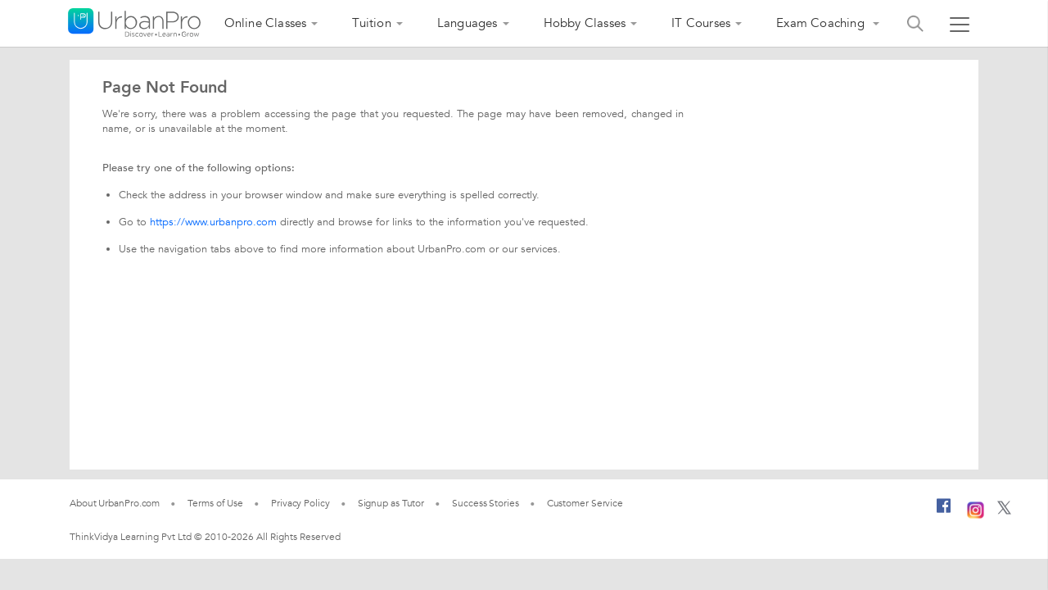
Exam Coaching (822, 23)
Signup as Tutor (391, 503)
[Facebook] (944, 512)
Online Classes (265, 23)
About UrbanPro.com (115, 503)
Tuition (371, 23)
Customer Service (585, 503)
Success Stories (485, 503)
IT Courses (700, 23)
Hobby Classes (585, 23)
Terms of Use (215, 503)
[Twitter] (1004, 511)
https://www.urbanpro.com (213, 222)
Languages (467, 23)
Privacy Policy (300, 503)
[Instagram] (975, 508)
